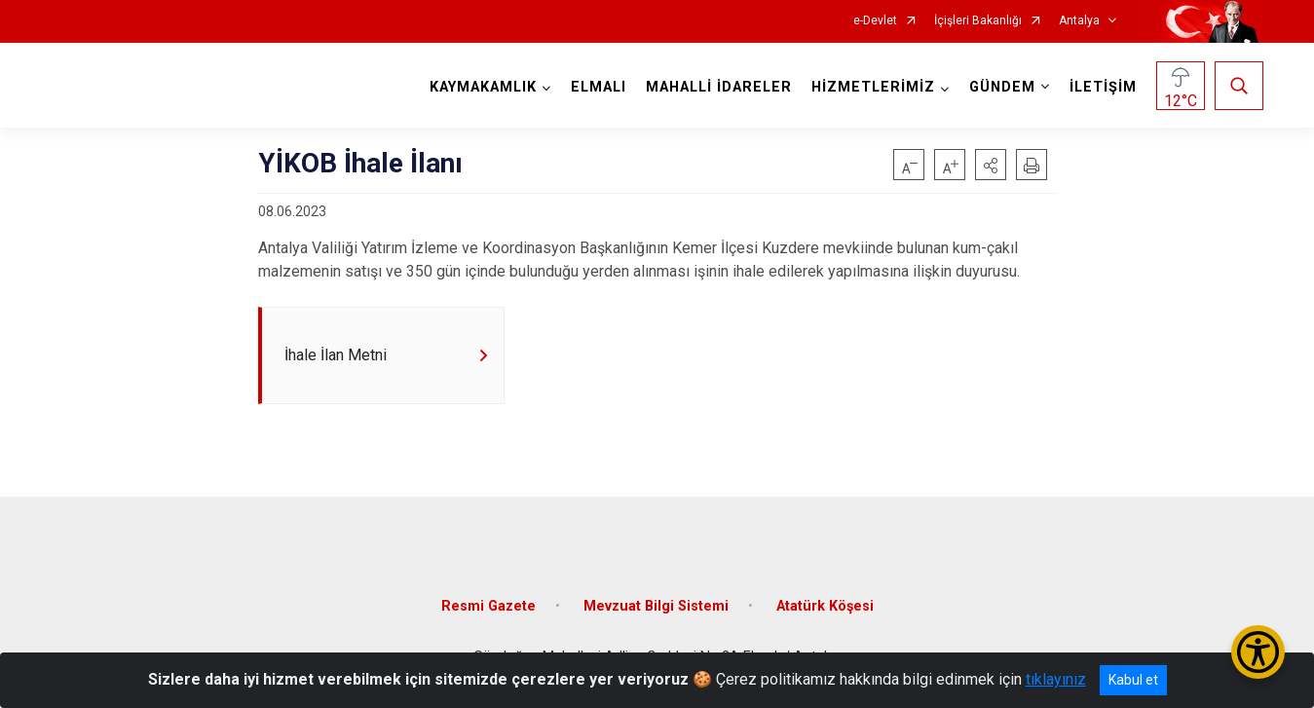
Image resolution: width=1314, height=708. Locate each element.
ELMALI (598, 87)
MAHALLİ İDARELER (719, 87)
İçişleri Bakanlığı (978, 21)
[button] (990, 164)
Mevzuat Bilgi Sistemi (656, 606)
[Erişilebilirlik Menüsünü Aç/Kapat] (1258, 652)
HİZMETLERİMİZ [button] (873, 87)
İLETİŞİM (1103, 87)
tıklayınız (1056, 679)
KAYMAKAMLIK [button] (483, 87)
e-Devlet (875, 21)
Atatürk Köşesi (825, 606)
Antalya (1079, 21)
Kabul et (1133, 680)
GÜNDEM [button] (1002, 87)
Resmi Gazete (488, 606)
